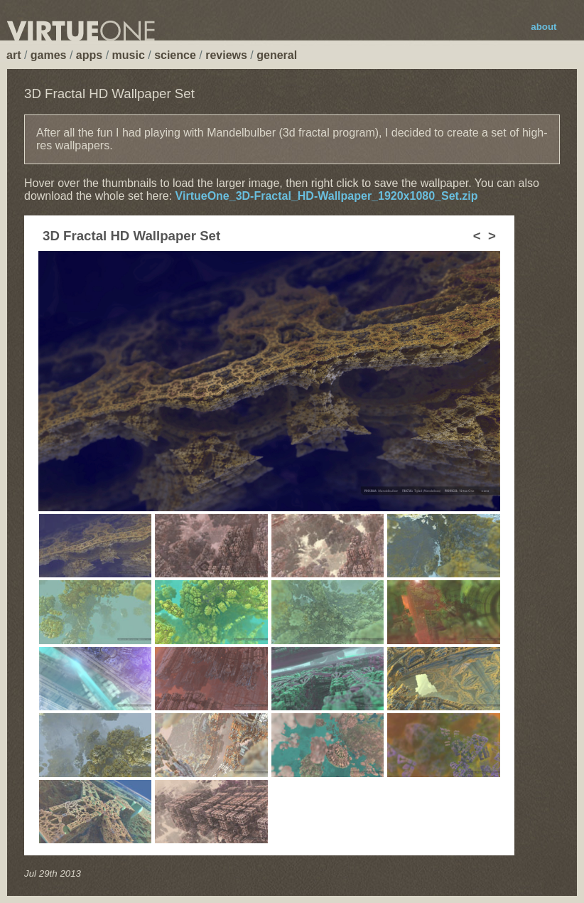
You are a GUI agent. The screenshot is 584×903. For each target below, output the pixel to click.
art (13, 55)
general (276, 55)
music (128, 55)
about (543, 26)
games (49, 55)
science (175, 55)
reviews (226, 55)
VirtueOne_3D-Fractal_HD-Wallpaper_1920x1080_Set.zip (326, 196)
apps (89, 55)
